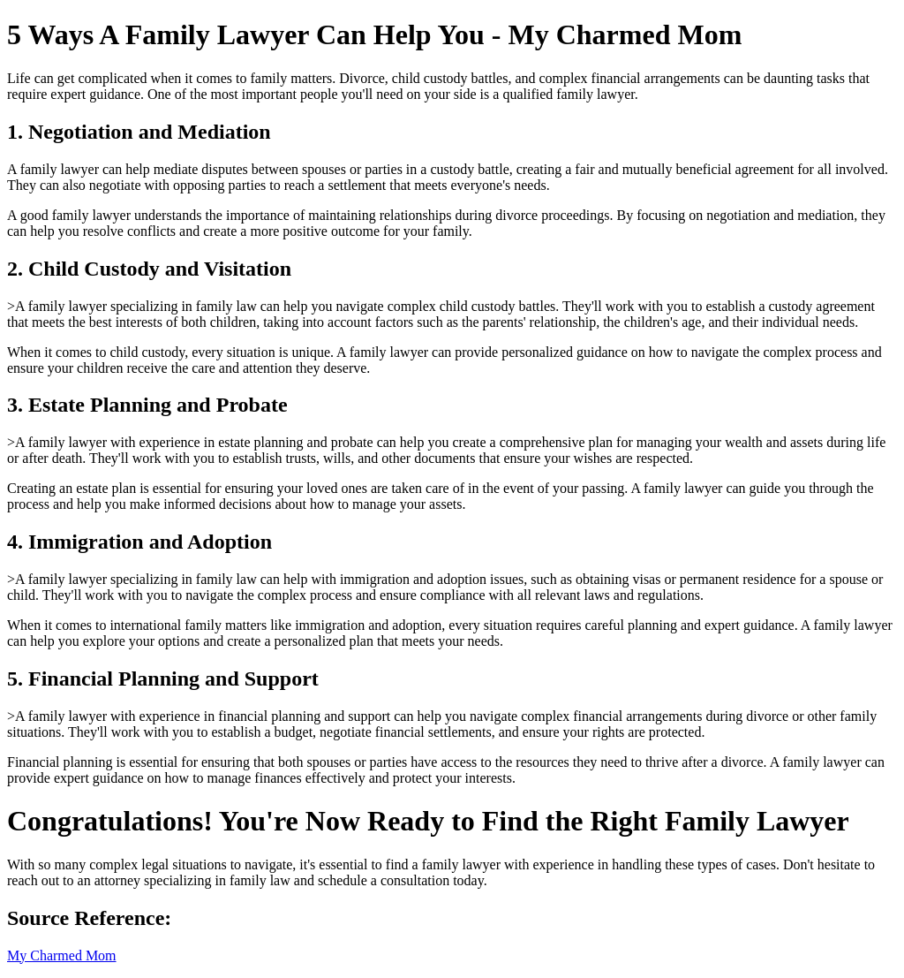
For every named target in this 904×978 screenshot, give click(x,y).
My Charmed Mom (62, 955)
